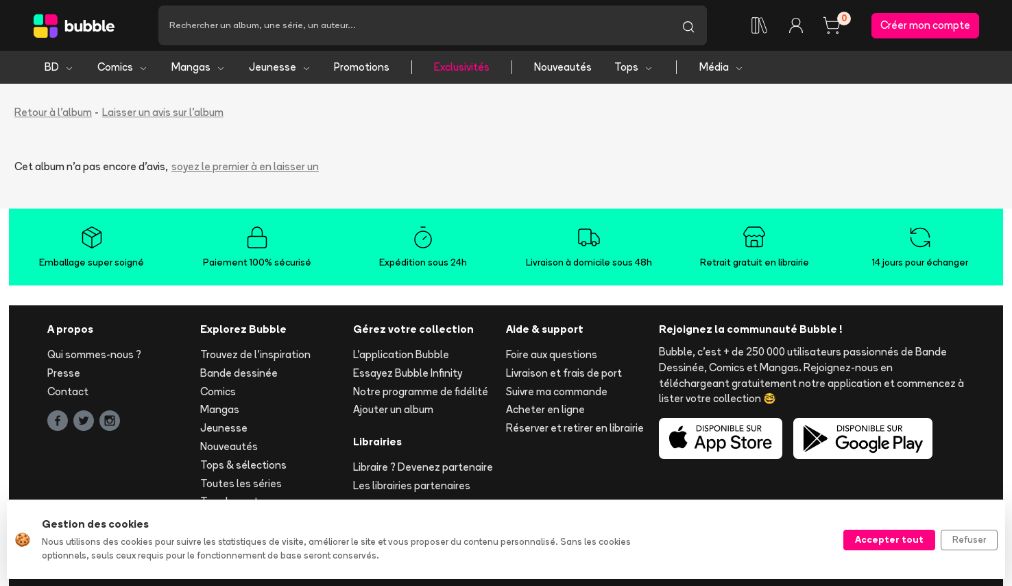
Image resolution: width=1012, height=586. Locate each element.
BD (59, 66)
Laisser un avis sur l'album (163, 112)
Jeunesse (280, 66)
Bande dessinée (239, 372)
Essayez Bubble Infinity (407, 372)
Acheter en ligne (545, 409)
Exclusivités (462, 66)
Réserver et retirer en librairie (575, 427)
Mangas (198, 66)
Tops (633, 66)
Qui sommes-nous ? (94, 354)
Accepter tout (889, 539)
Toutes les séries (241, 483)
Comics (122, 66)
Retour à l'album (53, 112)
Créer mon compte (925, 25)
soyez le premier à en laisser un (245, 166)
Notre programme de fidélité (420, 391)
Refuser (969, 539)
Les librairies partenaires (411, 485)
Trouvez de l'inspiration (255, 354)
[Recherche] (414, 25)
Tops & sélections (243, 464)
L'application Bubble (401, 354)
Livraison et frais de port (564, 372)
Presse (63, 372)
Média (721, 66)
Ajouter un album (393, 409)
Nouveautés (563, 66)
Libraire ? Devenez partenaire (423, 466)
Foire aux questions (551, 354)
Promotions (361, 66)
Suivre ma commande (556, 391)
